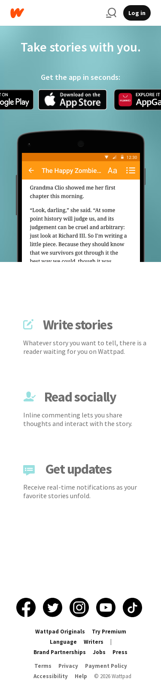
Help (81, 676)
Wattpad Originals (60, 631)
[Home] (54, 13)
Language (63, 641)
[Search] (111, 13)
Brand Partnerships (59, 652)
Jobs (99, 652)
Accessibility (50, 676)
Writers (93, 641)
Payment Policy (106, 666)
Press (120, 652)
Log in (137, 13)
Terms (43, 666)
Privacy (68, 666)
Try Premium (109, 631)
